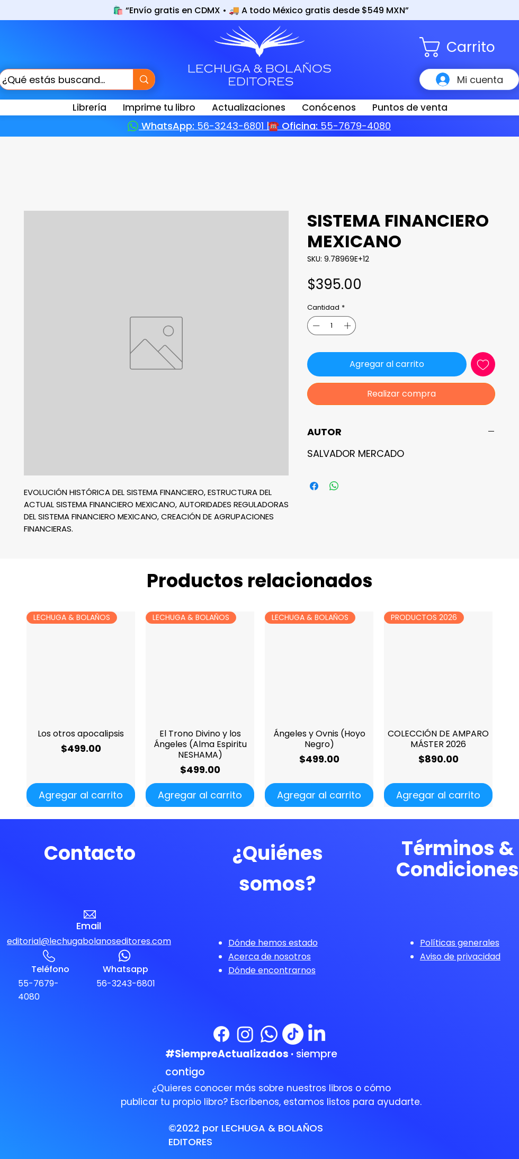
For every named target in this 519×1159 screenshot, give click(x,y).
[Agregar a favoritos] (483, 364)
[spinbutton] (331, 326)
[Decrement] (315, 326)
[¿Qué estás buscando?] (56, 79)
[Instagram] (245, 1034)
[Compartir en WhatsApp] (334, 486)
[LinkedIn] (316, 1034)
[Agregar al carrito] (80, 795)
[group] (259, 709)
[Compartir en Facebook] (314, 486)
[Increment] (348, 326)
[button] (469, 47)
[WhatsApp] (269, 1034)
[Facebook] (221, 1034)
